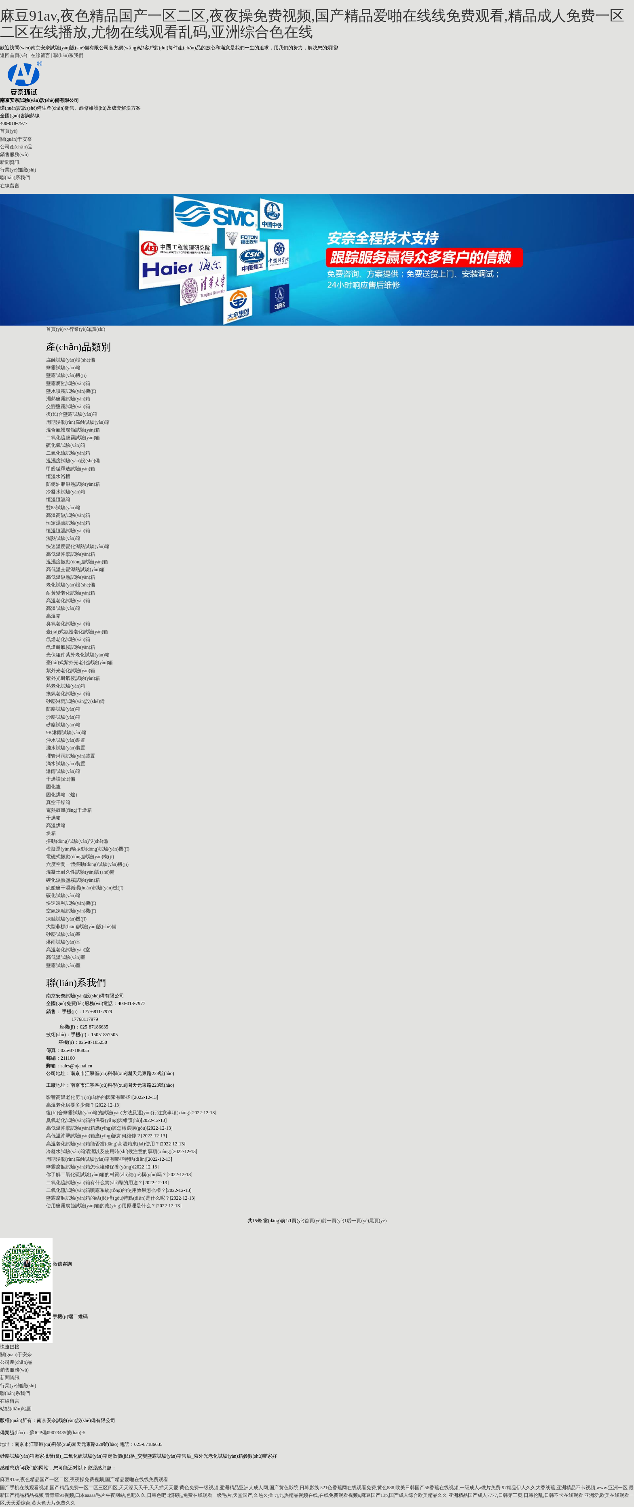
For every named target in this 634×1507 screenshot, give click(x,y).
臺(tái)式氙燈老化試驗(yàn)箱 (77, 632)
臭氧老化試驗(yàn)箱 (68, 624)
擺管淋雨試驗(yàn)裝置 (70, 756)
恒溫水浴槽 (58, 476)
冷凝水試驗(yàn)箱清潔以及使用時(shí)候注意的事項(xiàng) (108, 1151)
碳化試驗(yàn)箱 (63, 895)
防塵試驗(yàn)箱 (63, 709)
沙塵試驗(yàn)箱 (63, 717)
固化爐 (53, 786)
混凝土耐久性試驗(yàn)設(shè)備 (80, 872)
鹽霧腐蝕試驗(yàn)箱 (68, 383)
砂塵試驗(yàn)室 (63, 934)
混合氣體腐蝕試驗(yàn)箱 (73, 430)
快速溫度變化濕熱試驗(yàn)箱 (78, 546)
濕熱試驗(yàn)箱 (63, 538)
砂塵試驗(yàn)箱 (63, 725)
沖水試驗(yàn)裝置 (65, 740)
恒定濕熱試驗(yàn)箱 (68, 523)
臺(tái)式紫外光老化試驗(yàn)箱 (79, 662)
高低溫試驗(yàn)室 (65, 957)
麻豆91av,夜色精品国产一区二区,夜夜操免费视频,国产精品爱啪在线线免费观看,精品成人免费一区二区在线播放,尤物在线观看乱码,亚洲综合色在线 (312, 24)
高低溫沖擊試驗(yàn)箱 (70, 554)
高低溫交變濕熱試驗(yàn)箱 (75, 569)
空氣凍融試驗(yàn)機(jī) (71, 911)
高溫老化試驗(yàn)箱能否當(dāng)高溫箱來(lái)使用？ (103, 1144)
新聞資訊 (9, 162)
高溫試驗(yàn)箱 (63, 608)
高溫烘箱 (56, 825)
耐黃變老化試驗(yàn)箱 (70, 593)
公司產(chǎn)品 (16, 147)
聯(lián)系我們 (68, 55)
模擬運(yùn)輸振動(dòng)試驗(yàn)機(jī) (87, 849)
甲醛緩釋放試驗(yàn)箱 (70, 469)
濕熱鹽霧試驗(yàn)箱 (68, 399)
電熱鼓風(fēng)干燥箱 (69, 810)
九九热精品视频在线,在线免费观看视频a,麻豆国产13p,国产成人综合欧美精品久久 (360, 1495)
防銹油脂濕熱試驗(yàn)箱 (73, 484)
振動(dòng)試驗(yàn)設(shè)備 (77, 841)
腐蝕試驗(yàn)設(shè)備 (70, 360)
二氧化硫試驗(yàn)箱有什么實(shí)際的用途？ (94, 1182)
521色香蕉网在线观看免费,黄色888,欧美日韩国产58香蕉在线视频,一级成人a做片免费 (410, 1487)
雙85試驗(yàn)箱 (63, 507)
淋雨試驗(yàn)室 (63, 942)
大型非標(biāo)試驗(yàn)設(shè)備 (81, 926)
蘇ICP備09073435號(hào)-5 (57, 1432)
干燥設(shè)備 (60, 779)
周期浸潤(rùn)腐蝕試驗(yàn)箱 (78, 422)
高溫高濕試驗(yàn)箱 (68, 515)
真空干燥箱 (58, 802)
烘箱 (51, 833)
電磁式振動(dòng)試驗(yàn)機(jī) (80, 856)
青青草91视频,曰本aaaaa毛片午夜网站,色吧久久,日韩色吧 (105, 1495)
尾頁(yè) (378, 1220)
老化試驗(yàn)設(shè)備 (70, 585)
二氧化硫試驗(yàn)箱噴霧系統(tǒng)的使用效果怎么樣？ (106, 1190)
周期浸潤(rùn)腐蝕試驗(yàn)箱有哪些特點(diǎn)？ (96, 1159)
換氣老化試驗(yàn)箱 (68, 693)
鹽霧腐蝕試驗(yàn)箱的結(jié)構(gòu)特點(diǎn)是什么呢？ (108, 1198)
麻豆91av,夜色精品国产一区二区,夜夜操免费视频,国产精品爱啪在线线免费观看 (84, 1479)
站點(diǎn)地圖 (16, 1409)
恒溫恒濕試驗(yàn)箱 (68, 530)
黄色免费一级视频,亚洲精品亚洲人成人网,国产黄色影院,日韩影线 (249, 1487)
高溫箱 (53, 616)
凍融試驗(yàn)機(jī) (66, 919)
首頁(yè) (8, 131)
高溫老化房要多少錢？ (70, 1105)
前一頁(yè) (333, 1220)
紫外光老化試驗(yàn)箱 (70, 670)
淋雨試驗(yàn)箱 (63, 771)
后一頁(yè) (358, 1220)
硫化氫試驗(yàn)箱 (65, 445)
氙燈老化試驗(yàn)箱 (68, 639)
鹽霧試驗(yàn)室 (63, 965)
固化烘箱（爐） (63, 795)
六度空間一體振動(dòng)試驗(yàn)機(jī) (87, 864)
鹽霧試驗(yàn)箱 (63, 367)
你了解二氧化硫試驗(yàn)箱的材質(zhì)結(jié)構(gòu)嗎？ (106, 1174)
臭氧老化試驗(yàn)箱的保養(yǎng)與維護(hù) (93, 1120)
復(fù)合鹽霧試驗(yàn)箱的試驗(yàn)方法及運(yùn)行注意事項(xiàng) (118, 1112)
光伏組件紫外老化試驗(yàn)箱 (78, 655)
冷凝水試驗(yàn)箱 (65, 492)
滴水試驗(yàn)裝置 (65, 763)
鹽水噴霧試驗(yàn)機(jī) (71, 391)
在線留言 (40, 55)
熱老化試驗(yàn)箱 (65, 686)
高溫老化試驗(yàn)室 (68, 949)
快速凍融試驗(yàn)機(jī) (71, 903)
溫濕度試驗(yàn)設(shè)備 (73, 461)
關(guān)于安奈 (16, 139)
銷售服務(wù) (14, 154)
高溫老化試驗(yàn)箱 (68, 600)
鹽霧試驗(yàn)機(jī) (66, 375)
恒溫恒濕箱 (58, 499)
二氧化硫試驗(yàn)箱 (68, 453)
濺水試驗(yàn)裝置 (65, 748)
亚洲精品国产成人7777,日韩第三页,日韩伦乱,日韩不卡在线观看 (515, 1495)
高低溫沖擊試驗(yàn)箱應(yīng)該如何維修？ (93, 1136)
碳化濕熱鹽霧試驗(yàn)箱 (73, 880)
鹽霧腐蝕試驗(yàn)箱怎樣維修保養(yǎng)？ (89, 1167)
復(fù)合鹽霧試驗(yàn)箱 (71, 414)
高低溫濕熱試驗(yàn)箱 (70, 577)
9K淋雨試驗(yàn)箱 (66, 732)
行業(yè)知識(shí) (18, 170)
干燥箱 (53, 818)
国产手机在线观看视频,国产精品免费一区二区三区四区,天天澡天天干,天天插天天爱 (89, 1487)
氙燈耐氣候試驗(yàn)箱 (70, 647)
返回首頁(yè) (13, 55)
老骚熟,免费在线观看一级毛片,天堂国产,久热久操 (220, 1495)
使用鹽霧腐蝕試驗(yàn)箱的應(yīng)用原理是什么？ (101, 1206)
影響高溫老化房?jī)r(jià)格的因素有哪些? (89, 1097)
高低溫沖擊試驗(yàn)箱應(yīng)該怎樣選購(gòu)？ (96, 1128)
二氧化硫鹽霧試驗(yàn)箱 (73, 437)
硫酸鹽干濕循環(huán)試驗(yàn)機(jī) (84, 888)
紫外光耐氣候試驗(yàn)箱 (73, 678)
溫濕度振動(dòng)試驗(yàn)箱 (77, 562)
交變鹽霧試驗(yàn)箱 (68, 406)
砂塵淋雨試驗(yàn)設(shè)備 (75, 701)
